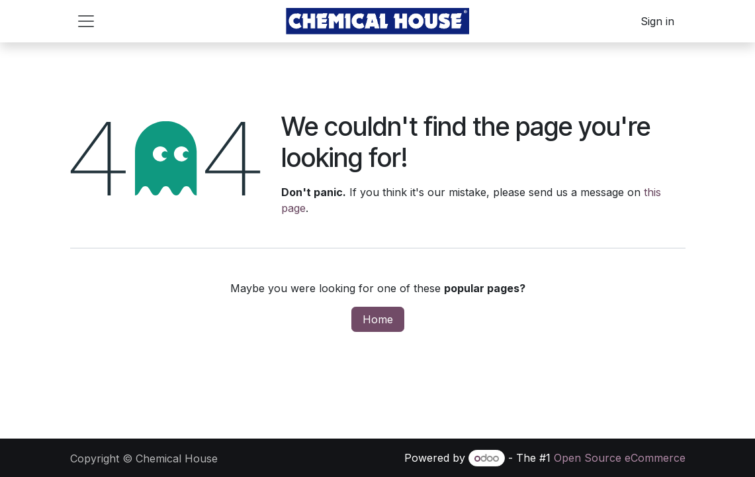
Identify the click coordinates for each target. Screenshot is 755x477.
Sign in (657, 21)
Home (378, 319)
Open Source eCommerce (620, 457)
